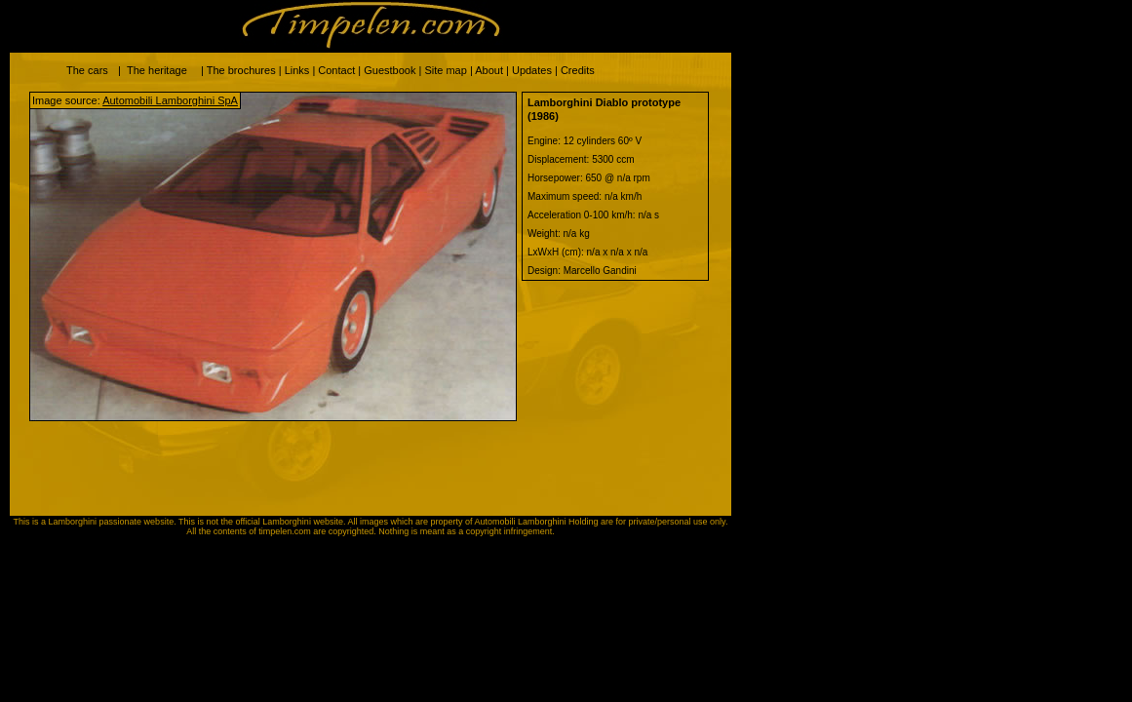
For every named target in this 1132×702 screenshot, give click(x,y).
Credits (578, 70)
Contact (336, 70)
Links (297, 70)
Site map (445, 70)
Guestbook (389, 70)
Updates (532, 70)
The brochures (241, 70)
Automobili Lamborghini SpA (170, 100)
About (489, 70)
